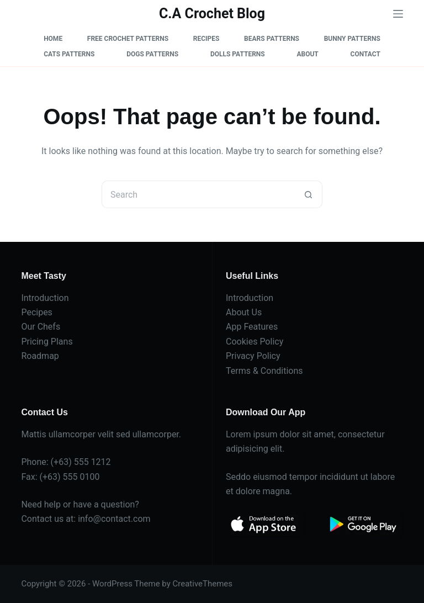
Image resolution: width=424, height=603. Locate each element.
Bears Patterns (271, 39)
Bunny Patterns (352, 39)
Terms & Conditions (264, 371)
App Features (252, 326)
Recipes (206, 39)
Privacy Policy (253, 356)
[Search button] (308, 194)
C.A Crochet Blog (212, 14)
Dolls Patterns (237, 54)
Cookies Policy (254, 341)
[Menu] (398, 14)
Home (53, 39)
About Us (244, 312)
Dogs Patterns (152, 54)
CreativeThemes (203, 584)
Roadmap (40, 356)
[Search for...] (198, 194)
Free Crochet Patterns (127, 39)
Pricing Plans (46, 341)
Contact (365, 54)
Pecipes (36, 312)
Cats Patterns (69, 54)
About (307, 54)
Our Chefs (40, 326)
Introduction (44, 298)
